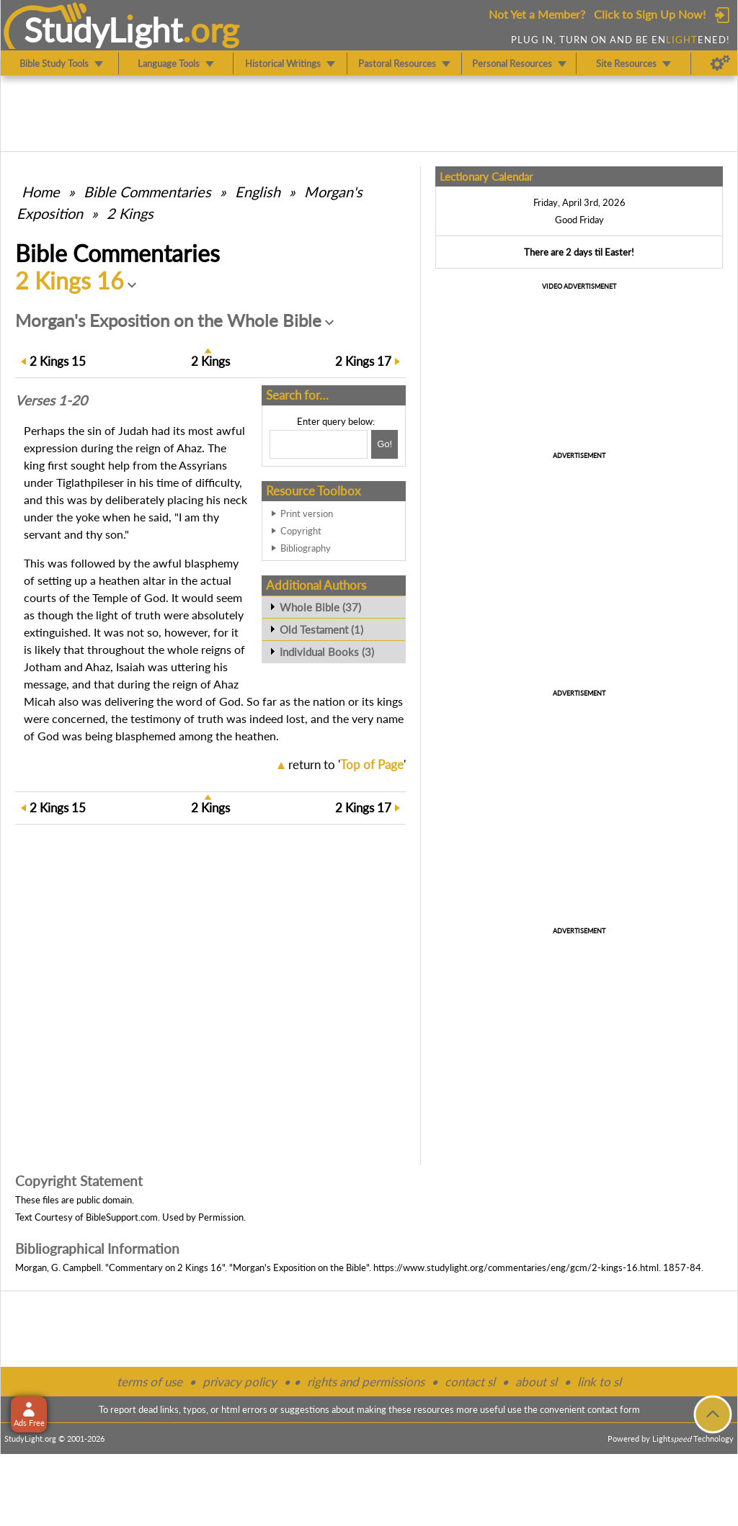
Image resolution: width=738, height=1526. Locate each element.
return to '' (347, 764)
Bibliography (305, 548)
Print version (306, 513)
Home (41, 191)
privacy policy (240, 1381)
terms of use (149, 1381)
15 (58, 361)
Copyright (300, 531)
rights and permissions (365, 1381)
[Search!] (384, 444)
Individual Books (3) (327, 651)
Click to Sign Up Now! (650, 14)
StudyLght (103, 29)
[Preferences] (720, 63)
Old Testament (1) (321, 629)
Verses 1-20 (51, 400)
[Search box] (319, 444)
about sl (536, 1381)
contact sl (470, 1381)
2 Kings (130, 213)
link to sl (599, 1381)
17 (363, 361)
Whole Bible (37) (320, 607)
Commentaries (147, 191)
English (257, 191)
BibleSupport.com (122, 1217)
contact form (613, 1409)
